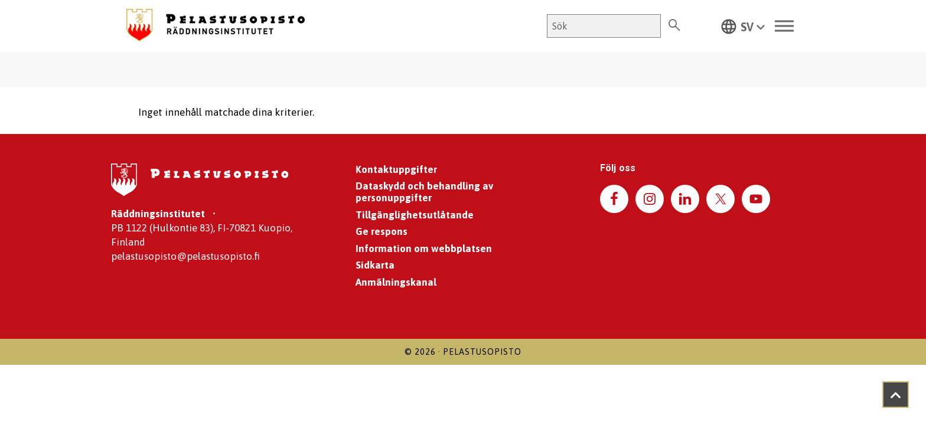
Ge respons (381, 231)
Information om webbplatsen (424, 248)
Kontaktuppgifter (396, 169)
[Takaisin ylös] (895, 394)
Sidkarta (375, 265)
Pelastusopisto (482, 352)
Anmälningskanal (396, 282)
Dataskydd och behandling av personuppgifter (424, 192)
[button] (743, 26)
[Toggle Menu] (784, 26)
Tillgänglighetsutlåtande (415, 215)
